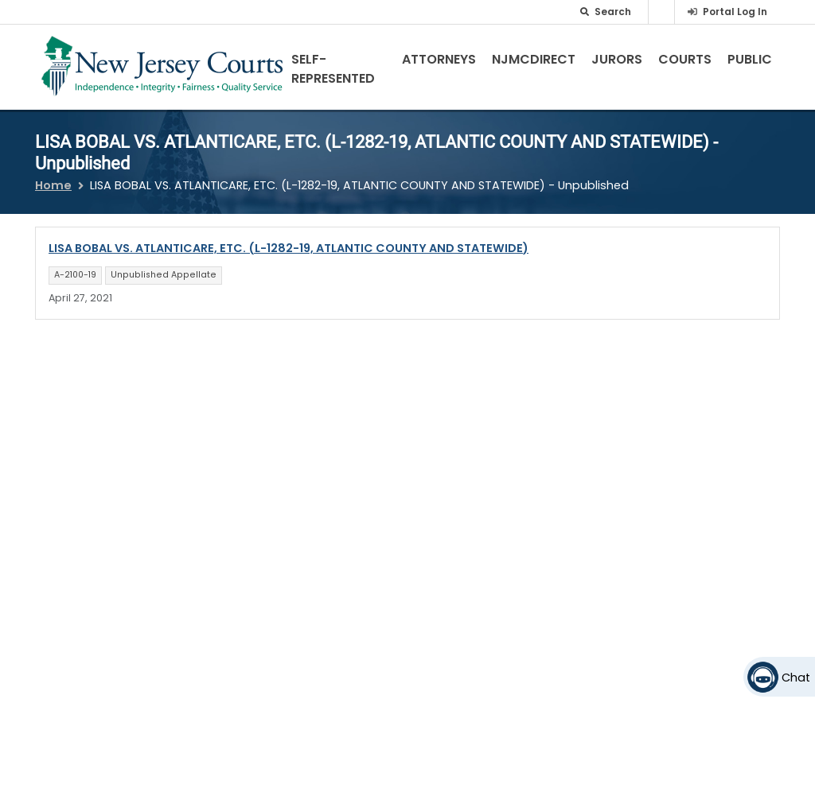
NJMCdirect (533, 59)
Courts (685, 59)
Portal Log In (735, 11)
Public (749, 59)
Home (53, 185)
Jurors (616, 59)
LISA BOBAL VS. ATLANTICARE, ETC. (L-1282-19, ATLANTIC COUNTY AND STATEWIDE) (288, 248)
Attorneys (439, 59)
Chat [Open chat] (796, 677)
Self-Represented (333, 68)
